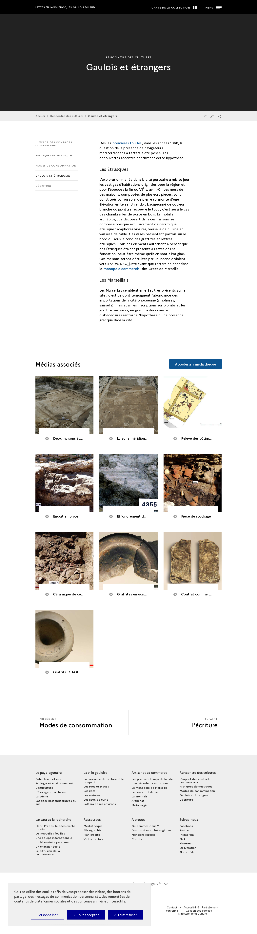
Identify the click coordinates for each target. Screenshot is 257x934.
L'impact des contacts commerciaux (53, 143)
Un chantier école (47, 846)
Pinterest (186, 843)
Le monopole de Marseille (149, 787)
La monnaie (139, 796)
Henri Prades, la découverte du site (55, 827)
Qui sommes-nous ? (145, 826)
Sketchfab (187, 852)
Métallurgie (139, 805)
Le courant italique (144, 792)
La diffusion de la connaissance (47, 852)
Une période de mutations (149, 783)
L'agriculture (44, 787)
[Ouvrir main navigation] (213, 7)
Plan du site (92, 834)
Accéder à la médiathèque (195, 364)
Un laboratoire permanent (53, 842)
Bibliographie (92, 830)
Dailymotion (188, 848)
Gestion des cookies (199, 910)
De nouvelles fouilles (50, 833)
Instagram (187, 834)
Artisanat (137, 801)
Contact (172, 907)
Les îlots (89, 791)
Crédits (136, 839)
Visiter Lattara (94, 839)
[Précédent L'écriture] (82, 722)
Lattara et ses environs (100, 804)
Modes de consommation (55, 165)
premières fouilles (127, 143)
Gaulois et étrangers (52, 175)
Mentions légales (143, 834)
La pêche (41, 796)
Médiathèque (93, 826)
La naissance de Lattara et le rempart (104, 780)
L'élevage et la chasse (50, 792)
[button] (220, 116)
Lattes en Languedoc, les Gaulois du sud (65, 7)
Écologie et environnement (54, 783)
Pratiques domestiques (54, 155)
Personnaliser (47, 915)
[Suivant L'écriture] (175, 722)
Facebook (186, 826)
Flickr (183, 839)
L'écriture (43, 185)
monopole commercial (122, 268)
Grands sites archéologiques (151, 830)
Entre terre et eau (48, 779)
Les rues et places (96, 786)
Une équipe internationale (53, 838)
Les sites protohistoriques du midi (55, 802)
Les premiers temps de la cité (152, 779)
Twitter (185, 830)
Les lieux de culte (96, 799)
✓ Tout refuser (125, 915)
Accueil (40, 116)
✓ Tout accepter (86, 915)
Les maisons (92, 795)
